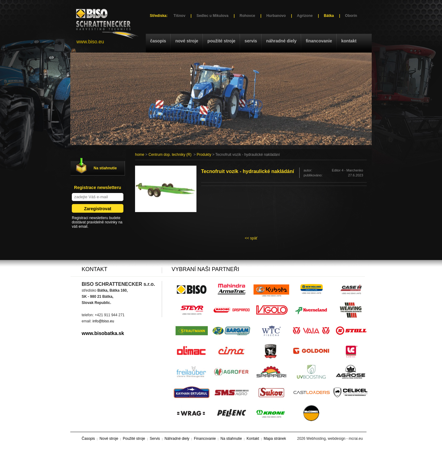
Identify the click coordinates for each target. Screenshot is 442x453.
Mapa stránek (275, 438)
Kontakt (349, 40)
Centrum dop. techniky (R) (170, 154)
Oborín (351, 16)
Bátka (329, 16)
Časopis (158, 40)
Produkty (204, 154)
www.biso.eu (90, 41)
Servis (251, 40)
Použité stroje (221, 40)
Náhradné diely (281, 40)
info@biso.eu (103, 321)
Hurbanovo (276, 16)
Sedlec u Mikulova (212, 16)
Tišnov (179, 16)
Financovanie (319, 40)
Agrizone (304, 16)
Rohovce (247, 16)
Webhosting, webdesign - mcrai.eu (334, 438)
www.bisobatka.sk (103, 333)
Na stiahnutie (105, 168)
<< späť (251, 238)
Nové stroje (186, 40)
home (139, 154)
